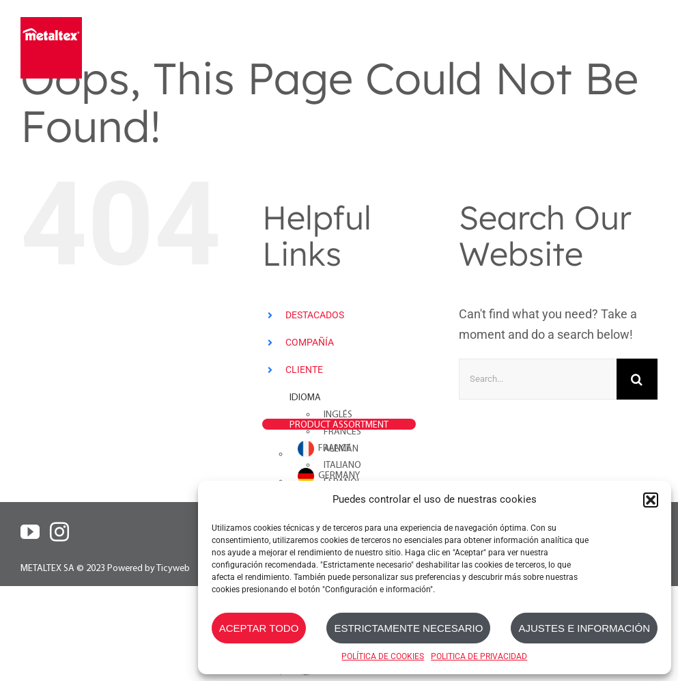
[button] (651, 500)
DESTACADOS (314, 314)
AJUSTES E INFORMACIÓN (584, 628)
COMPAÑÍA (309, 342)
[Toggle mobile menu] (649, 39)
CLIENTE (304, 369)
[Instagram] (59, 532)
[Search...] (538, 379)
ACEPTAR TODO (259, 628)
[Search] (637, 379)
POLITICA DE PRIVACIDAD (479, 656)
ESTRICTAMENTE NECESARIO (408, 628)
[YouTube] (30, 532)
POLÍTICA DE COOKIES (382, 656)
